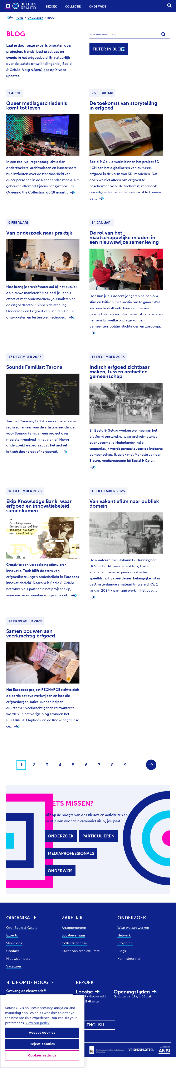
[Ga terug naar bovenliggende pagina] (10, 18)
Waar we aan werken (133, 928)
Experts (12, 935)
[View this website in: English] (95, 1025)
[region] (42, 1031)
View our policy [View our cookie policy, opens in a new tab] (37, 1023)
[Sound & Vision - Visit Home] (12, 5)
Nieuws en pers (18, 959)
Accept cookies (42, 1032)
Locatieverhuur (73, 935)
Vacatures (13, 966)
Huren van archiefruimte (81, 951)
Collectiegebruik (74, 943)
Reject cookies (42, 1044)
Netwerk (124, 935)
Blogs (121, 951)
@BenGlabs (40, 70)
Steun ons (14, 943)
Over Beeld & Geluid (22, 928)
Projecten (125, 943)
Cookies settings (42, 1055)
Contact (12, 951)
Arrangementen (74, 928)
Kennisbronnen (129, 959)
